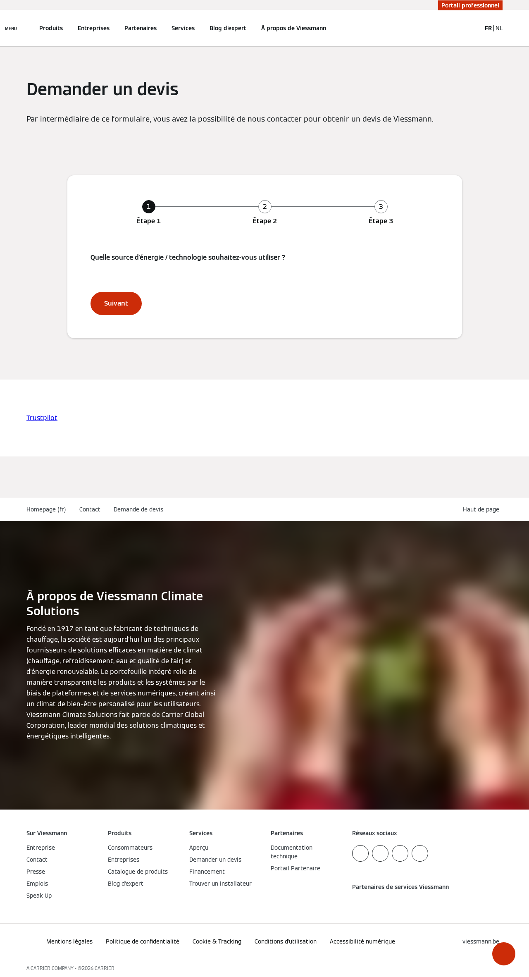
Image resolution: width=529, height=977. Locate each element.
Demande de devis (138, 509)
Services (183, 28)
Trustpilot (41, 417)
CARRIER (104, 968)
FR (488, 28)
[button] (503, 953)
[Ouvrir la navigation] (11, 28)
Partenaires (140, 28)
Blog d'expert (228, 28)
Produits (51, 28)
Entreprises (94, 28)
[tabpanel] (265, 283)
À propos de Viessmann (293, 28)
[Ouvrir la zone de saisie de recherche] (470, 28)
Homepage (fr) (46, 509)
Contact (89, 509)
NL (499, 28)
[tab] (149, 213)
